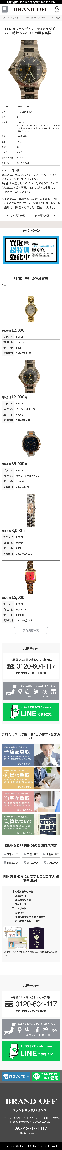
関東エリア (12, 854)
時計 (18, 117)
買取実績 (14, 17)
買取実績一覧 (31, 630)
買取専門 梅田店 (24, 162)
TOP (3, 17)
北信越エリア (52, 854)
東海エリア (12, 862)
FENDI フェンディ (24, 106)
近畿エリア (32, 854)
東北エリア (32, 862)
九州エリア (52, 862)
